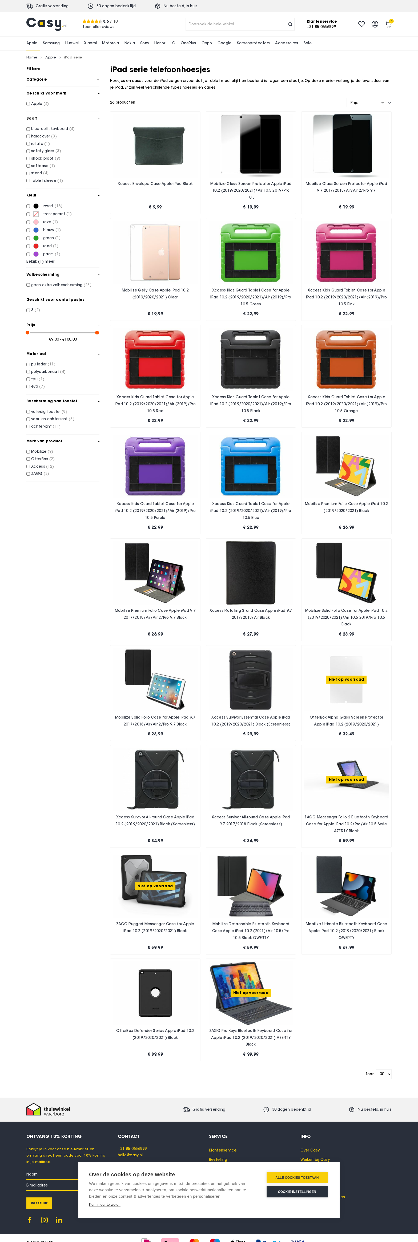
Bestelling (218, 1159)
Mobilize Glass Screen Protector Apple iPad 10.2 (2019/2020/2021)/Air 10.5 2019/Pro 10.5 (251, 191)
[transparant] (28, 214)
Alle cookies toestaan (297, 1178)
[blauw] (28, 230)
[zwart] (28, 206)
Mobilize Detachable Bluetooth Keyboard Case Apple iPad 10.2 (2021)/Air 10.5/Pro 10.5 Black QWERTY (251, 931)
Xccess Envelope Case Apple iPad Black (155, 184)
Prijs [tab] (30, 324)
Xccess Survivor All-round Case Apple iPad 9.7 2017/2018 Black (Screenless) (251, 820)
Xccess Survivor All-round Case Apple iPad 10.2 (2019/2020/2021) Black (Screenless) (155, 820)
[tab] (163, 1136)
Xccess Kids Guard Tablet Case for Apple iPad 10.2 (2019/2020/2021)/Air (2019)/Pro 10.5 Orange (346, 404)
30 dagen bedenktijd (116, 6)
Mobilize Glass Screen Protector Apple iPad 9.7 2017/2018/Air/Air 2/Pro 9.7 (346, 187)
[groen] (28, 238)
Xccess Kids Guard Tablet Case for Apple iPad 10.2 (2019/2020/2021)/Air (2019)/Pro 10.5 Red (155, 404)
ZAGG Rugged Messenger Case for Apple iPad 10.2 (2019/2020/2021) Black (155, 927)
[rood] (28, 246)
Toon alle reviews (98, 27)
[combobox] (240, 24)
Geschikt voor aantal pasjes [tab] (55, 299)
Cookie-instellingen (297, 1192)
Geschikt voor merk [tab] (46, 93)
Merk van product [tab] (44, 441)
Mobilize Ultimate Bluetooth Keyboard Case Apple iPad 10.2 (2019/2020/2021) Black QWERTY (346, 931)
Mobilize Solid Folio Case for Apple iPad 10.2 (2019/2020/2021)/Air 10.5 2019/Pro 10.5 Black (346, 617)
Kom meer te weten (104, 1204)
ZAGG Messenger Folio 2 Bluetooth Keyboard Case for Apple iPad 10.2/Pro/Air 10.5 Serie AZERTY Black (346, 824)
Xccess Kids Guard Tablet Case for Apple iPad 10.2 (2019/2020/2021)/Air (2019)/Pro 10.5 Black (250, 404)
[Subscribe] (39, 1203)
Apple (50, 57)
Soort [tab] (32, 118)
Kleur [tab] (31, 195)
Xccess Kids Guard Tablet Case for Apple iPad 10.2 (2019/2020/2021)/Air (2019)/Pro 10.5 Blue (250, 511)
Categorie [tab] (36, 79)
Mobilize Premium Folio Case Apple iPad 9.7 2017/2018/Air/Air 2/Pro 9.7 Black (155, 614)
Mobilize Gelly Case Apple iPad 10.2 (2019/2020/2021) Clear (155, 293)
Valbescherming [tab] (42, 274)
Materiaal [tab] (36, 353)
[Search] (290, 24)
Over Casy (310, 1150)
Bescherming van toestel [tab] (51, 401)
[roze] (28, 222)
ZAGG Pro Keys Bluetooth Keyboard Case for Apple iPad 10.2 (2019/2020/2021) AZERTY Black (250, 1037)
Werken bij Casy (315, 1159)
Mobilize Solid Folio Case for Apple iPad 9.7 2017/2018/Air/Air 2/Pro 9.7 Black (155, 721)
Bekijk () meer (40, 261)
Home (31, 57)
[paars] (28, 254)
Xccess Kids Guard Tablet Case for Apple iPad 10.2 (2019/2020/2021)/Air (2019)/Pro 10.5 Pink (346, 297)
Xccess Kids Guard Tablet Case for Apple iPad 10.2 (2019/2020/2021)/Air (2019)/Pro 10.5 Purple (155, 511)
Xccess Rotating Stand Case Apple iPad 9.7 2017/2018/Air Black (251, 614)
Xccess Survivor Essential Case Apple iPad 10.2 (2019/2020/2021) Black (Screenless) (250, 721)
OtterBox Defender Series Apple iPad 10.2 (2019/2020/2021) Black (155, 1034)
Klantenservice (222, 1150)
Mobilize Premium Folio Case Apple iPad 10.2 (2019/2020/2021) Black (346, 507)
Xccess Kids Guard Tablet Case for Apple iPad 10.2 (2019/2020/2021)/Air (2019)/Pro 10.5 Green (250, 297)
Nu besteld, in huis (181, 6)
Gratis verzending (52, 6)
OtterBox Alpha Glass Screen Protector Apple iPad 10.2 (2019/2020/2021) (346, 721)
